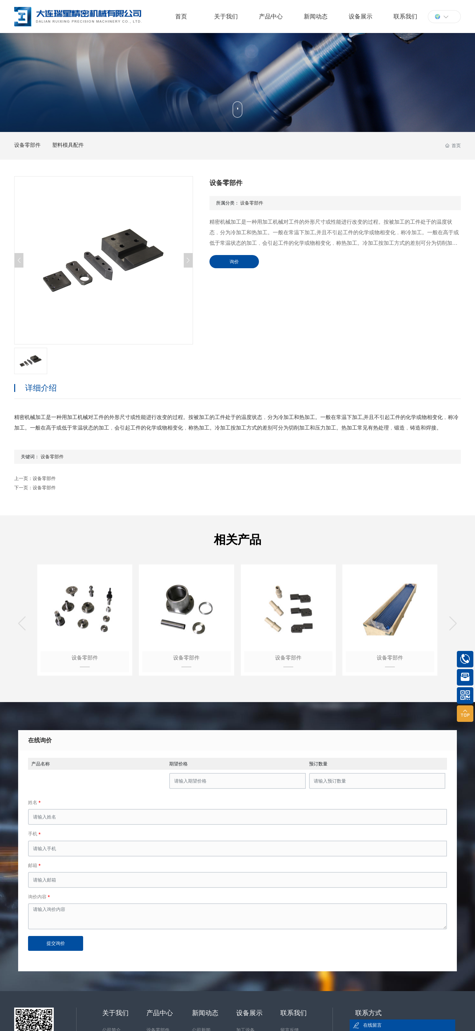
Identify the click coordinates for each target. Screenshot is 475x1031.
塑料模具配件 (68, 145)
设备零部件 (27, 145)
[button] (21, 623)
